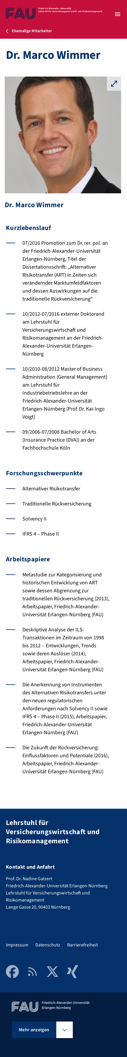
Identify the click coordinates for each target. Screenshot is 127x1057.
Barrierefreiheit (82, 945)
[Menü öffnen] (117, 14)
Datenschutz (47, 945)
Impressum (17, 945)
